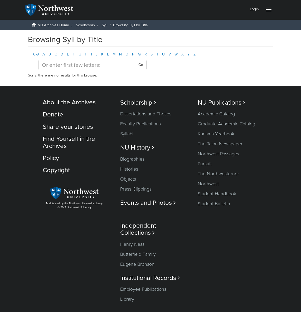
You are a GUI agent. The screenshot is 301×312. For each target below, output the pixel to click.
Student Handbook (217, 194)
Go (140, 65)
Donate (53, 114)
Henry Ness (132, 244)
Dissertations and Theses (145, 114)
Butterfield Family (138, 254)
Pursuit (205, 164)
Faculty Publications (140, 124)
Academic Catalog (216, 114)
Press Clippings (136, 189)
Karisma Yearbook (216, 134)
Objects (128, 179)
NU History (137, 147)
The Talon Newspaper (220, 144)
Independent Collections (138, 229)
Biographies (132, 159)
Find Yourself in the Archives (69, 142)
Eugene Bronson (137, 264)
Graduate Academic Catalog (226, 124)
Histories (129, 169)
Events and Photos (148, 203)
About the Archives (69, 102)
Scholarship (85, 25)
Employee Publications (143, 289)
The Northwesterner (218, 174)
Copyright (56, 170)
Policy (51, 158)
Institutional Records (150, 278)
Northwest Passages (218, 154)
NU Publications (221, 102)
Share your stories (68, 127)
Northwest (208, 184)
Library (127, 299)
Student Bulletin (214, 204)
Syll (104, 25)
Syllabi (126, 134)
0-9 (36, 54)
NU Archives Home (53, 25)
